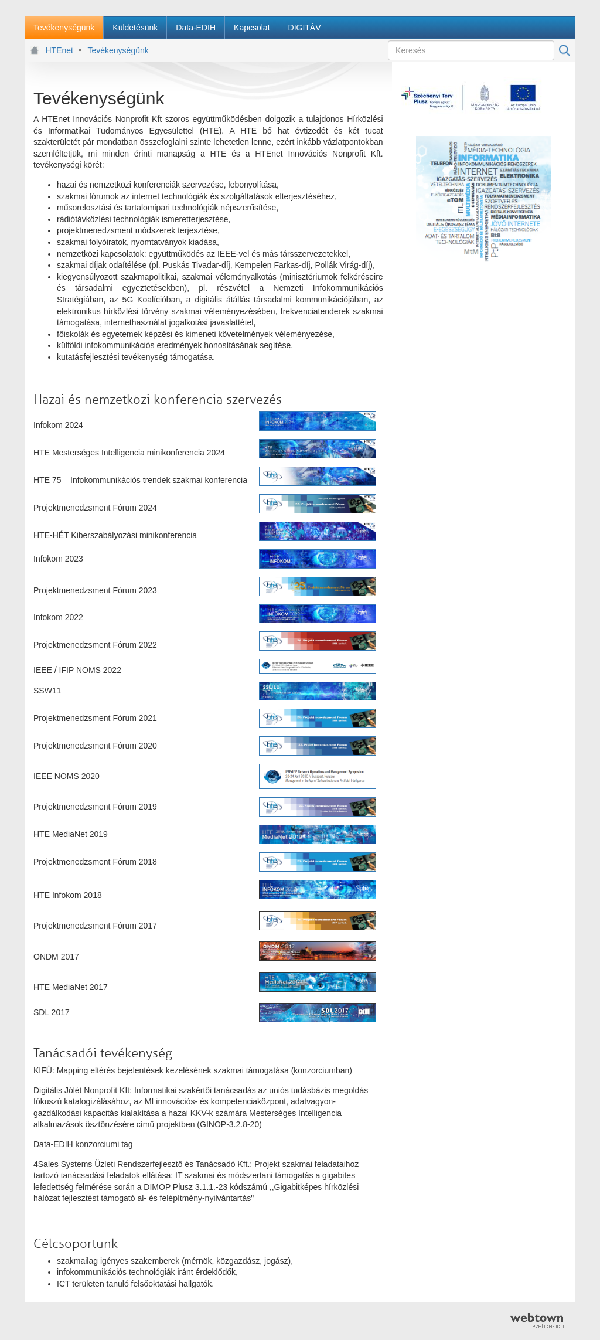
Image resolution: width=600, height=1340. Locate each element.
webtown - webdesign (537, 1321)
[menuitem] (64, 27)
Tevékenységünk (117, 50)
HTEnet (59, 50)
